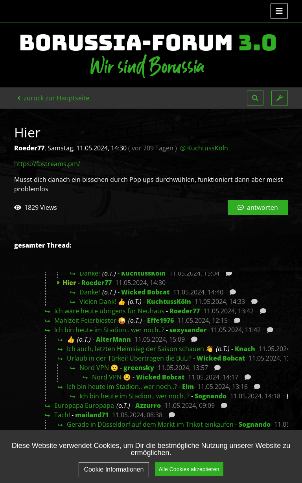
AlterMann (113, 339)
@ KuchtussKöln (204, 148)
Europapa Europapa (84, 405)
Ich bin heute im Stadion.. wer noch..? (109, 330)
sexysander (188, 330)
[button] (255, 98)
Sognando (210, 396)
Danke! (89, 273)
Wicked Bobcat (145, 292)
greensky (138, 367)
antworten (258, 207)
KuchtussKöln (143, 273)
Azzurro (148, 405)
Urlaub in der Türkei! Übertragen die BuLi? (129, 358)
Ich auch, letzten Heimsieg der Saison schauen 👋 (140, 348)
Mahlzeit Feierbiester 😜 (90, 320)
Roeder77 (96, 282)
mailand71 (92, 415)
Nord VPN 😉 (99, 367)
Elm (188, 386)
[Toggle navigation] (279, 11)
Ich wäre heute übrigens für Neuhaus (109, 311)
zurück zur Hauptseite (53, 98)
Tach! (62, 415)
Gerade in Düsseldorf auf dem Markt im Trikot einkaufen (150, 424)
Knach (245, 348)
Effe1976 (160, 320)
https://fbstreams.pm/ (47, 163)
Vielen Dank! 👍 (102, 301)
